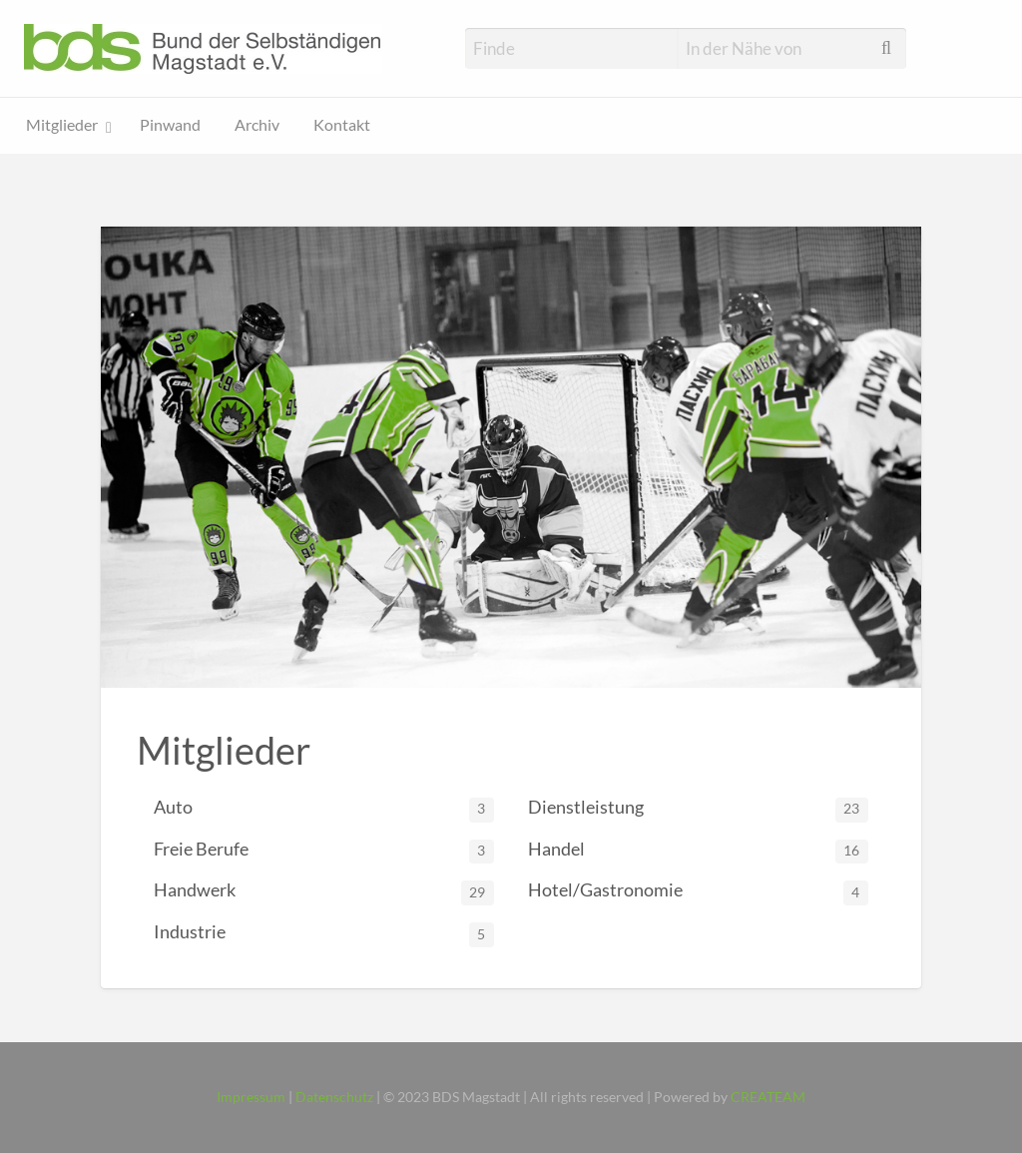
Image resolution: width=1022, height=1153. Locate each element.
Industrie (324, 933)
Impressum (251, 1097)
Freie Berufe (324, 851)
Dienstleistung (698, 809)
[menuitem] (66, 126)
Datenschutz (334, 1097)
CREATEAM (768, 1097)
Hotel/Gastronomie (698, 891)
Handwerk (324, 891)
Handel (698, 851)
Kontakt (341, 125)
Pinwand (170, 125)
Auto (324, 809)
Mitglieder (62, 125)
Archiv (257, 125)
